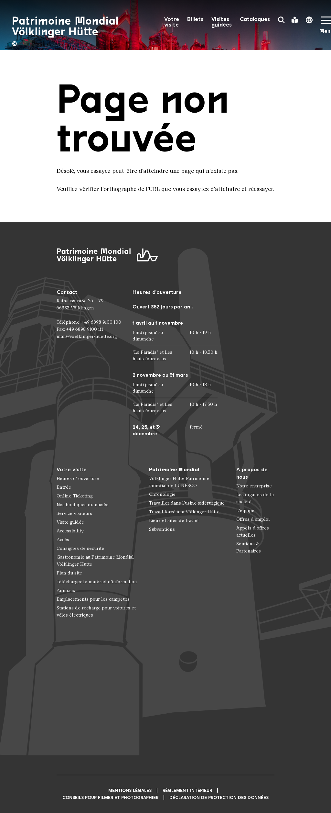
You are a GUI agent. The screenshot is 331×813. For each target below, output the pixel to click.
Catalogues (255, 19)
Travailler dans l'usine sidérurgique (187, 503)
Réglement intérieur (187, 790)
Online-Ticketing (74, 496)
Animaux (66, 590)
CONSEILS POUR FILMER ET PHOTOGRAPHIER (110, 797)
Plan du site (69, 573)
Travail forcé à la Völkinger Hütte (184, 511)
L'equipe (245, 510)
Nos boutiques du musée (83, 504)
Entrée (64, 487)
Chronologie (162, 494)
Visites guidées (221, 22)
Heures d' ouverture (78, 478)
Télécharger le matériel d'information (97, 581)
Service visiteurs (74, 513)
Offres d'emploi (253, 519)
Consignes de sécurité (80, 548)
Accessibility (70, 531)
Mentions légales (130, 790)
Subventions (162, 529)
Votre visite (171, 22)
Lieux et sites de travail (174, 520)
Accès (63, 539)
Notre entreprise (254, 486)
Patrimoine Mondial (174, 469)
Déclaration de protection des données (219, 797)
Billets (195, 19)
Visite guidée (70, 522)
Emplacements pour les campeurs (93, 599)
